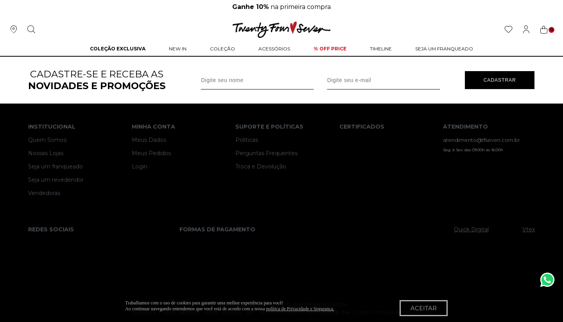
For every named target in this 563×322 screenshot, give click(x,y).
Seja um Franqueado (444, 49)
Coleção (222, 49)
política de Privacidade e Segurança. (300, 308)
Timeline (381, 49)
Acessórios (274, 49)
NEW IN (177, 49)
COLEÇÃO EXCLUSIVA (117, 49)
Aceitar (424, 308)
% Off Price (330, 49)
